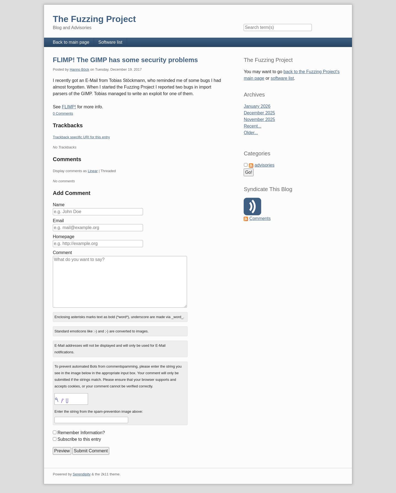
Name (59, 204)
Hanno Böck (79, 69)
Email (58, 220)
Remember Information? (81, 432)
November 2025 (259, 119)
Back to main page (71, 42)
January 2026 (257, 106)
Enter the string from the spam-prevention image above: (98, 411)
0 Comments (63, 113)
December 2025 (259, 113)
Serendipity (81, 474)
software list (282, 78)
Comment (62, 252)
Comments (260, 218)
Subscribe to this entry (79, 439)
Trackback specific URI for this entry (81, 137)
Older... (251, 132)
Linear (93, 171)
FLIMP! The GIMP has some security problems (125, 60)
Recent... (252, 126)
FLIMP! (69, 106)
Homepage (63, 236)
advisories (264, 165)
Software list (110, 42)
